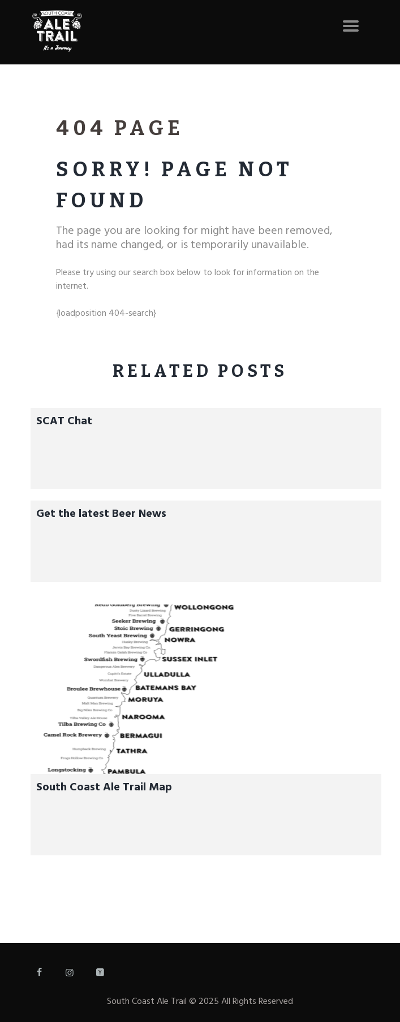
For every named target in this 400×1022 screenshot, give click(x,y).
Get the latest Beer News (101, 514)
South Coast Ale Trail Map (104, 788)
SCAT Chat (64, 421)
